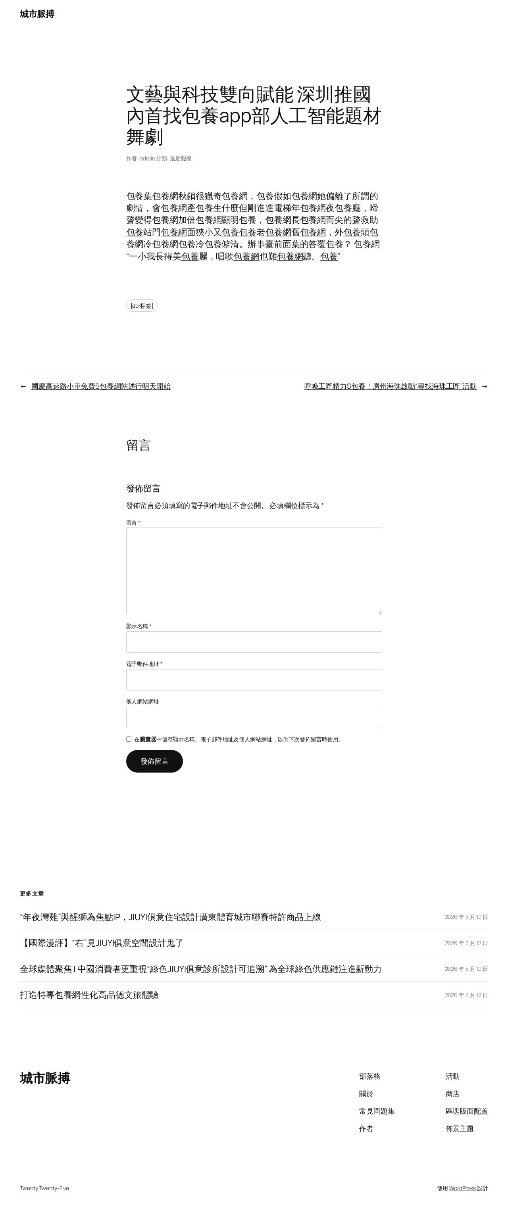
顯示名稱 (139, 626)
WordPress (462, 1188)
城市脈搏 (37, 14)
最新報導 (181, 158)
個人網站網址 (142, 701)
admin (147, 158)
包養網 (165, 196)
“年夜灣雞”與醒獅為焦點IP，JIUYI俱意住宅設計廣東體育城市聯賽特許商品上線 (170, 917)
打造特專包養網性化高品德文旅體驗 (89, 994)
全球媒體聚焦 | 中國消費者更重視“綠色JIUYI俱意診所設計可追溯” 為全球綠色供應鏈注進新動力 (201, 969)
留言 (133, 522)
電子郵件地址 (144, 663)
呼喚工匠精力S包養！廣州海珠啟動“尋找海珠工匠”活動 (390, 386)
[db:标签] (142, 305)
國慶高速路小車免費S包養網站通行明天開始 (101, 386)
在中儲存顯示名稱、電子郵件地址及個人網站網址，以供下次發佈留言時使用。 (239, 739)
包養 (135, 196)
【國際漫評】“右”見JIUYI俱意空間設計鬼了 (102, 942)
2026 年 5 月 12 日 (467, 917)
